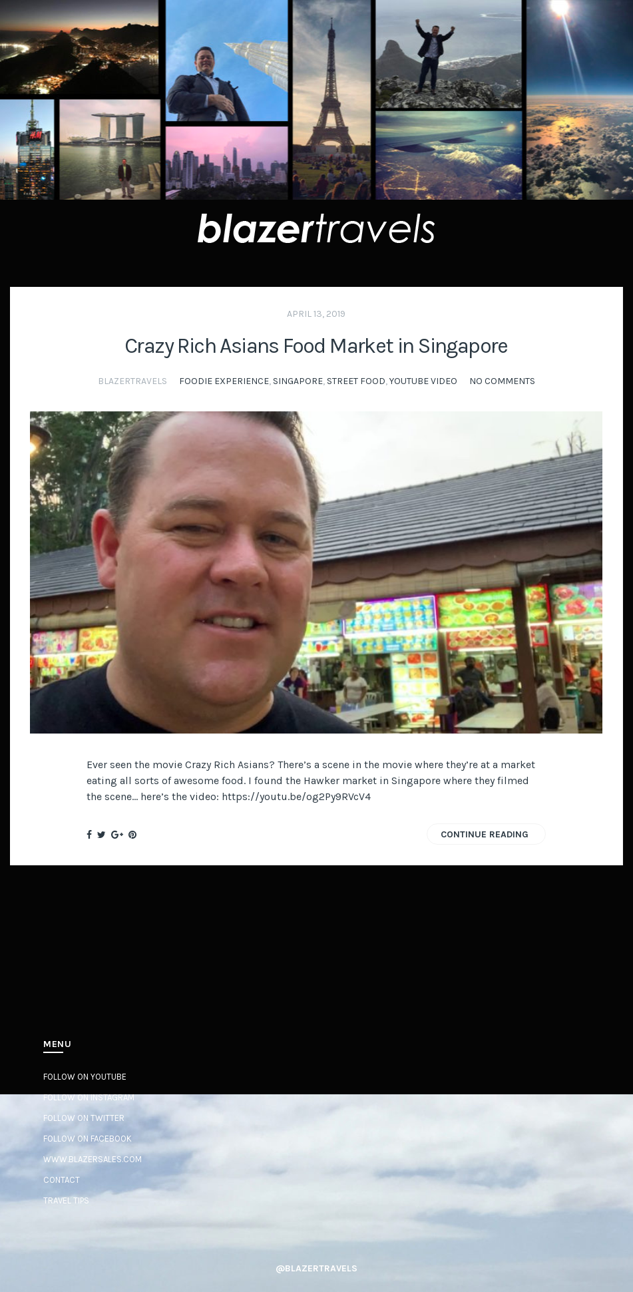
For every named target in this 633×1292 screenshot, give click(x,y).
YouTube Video (423, 381)
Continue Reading (484, 834)
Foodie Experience (224, 381)
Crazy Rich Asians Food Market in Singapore (316, 345)
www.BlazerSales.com (92, 1159)
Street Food (356, 381)
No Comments (502, 381)
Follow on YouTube (84, 1077)
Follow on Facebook (87, 1139)
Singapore (298, 381)
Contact (61, 1180)
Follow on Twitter (83, 1118)
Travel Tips (66, 1200)
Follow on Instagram (88, 1097)
